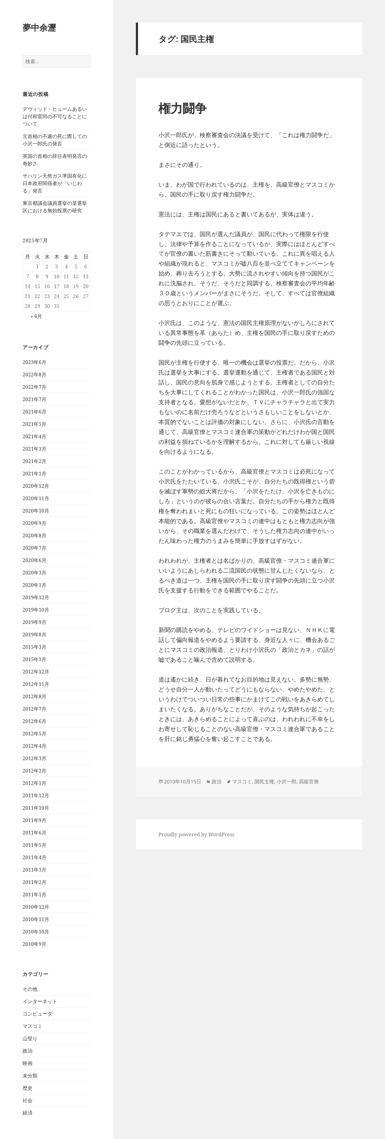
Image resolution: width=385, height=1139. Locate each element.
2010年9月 (34, 944)
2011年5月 (34, 845)
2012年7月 (34, 708)
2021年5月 (34, 424)
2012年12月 (36, 671)
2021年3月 (34, 448)
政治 (27, 1050)
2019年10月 (36, 609)
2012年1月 (34, 783)
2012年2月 (34, 770)
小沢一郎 (286, 781)
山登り (30, 1038)
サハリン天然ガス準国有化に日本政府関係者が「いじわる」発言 (55, 183)
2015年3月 (34, 646)
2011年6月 (34, 832)
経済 (27, 1112)
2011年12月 (36, 795)
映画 (27, 1063)
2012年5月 (34, 733)
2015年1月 (34, 659)
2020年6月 (34, 560)
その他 (30, 988)
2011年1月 (34, 894)
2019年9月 (34, 622)
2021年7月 (34, 399)
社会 (27, 1100)
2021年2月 (34, 461)
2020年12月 (36, 486)
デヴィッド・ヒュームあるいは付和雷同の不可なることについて (55, 116)
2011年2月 (34, 882)
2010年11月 (36, 919)
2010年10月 (36, 931)
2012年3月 (34, 758)
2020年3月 (34, 572)
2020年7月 (34, 547)
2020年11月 (36, 498)
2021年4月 (34, 436)
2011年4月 (34, 857)
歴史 (27, 1088)
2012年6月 (34, 721)
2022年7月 (34, 386)
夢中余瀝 (39, 27)
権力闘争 (182, 108)
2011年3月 (34, 869)
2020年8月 (34, 535)
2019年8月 (34, 634)
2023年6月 (34, 362)
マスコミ (32, 1026)
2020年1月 (34, 585)
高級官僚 (309, 781)
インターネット (40, 1001)
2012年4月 (34, 746)
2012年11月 (36, 684)
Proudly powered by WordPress (196, 834)
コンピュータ (37, 1013)
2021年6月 (34, 411)
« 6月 (36, 316)
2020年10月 (36, 510)
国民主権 (264, 781)
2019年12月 (36, 597)
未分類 (30, 1075)
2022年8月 (34, 374)
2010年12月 (36, 906)
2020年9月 (34, 523)
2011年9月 (34, 820)
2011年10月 (36, 807)
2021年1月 (34, 473)
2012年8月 (34, 696)
